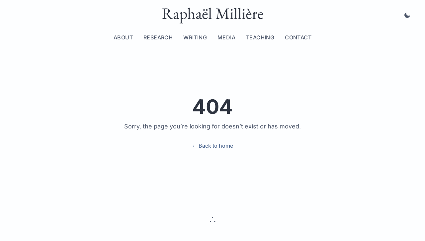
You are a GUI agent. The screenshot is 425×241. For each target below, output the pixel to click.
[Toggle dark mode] (407, 15)
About (123, 37)
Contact (298, 37)
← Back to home (212, 145)
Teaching (260, 37)
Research (158, 37)
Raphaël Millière (213, 13)
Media (226, 37)
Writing (195, 37)
